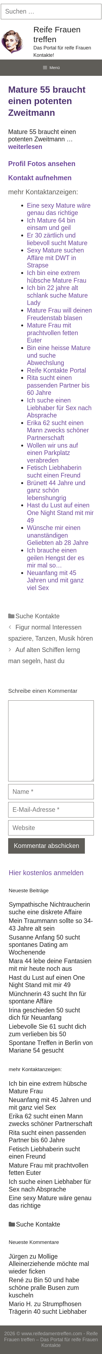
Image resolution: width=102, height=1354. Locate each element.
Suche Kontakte (38, 616)
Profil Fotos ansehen (41, 163)
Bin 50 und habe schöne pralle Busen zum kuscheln (44, 1288)
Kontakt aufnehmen (40, 178)
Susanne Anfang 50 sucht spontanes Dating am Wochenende (44, 945)
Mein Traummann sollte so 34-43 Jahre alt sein (51, 924)
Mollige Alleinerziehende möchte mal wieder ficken (49, 1264)
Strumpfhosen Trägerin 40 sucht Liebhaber (48, 1307)
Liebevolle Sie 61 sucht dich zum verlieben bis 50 (47, 1030)
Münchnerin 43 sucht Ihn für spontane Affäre (47, 997)
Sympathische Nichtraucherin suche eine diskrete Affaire (49, 908)
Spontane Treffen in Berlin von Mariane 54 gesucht (51, 1046)
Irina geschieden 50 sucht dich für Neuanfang (44, 1014)
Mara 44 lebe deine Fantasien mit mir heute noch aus (50, 964)
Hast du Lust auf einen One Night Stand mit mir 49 (47, 981)
